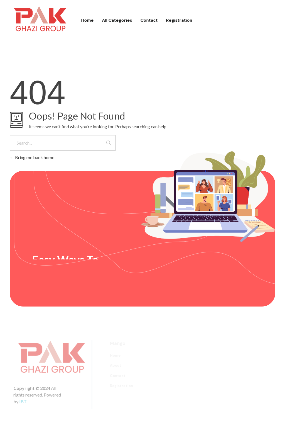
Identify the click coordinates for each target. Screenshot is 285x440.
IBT (26, 401)
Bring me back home (32, 157)
